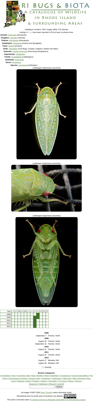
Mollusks (21, 381)
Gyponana (16, 62)
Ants (14, 376)
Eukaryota (12, 35)
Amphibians (6, 376)
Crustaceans (65, 376)
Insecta (11, 46)
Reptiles (36, 381)
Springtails (52, 381)
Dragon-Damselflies (80, 376)
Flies (5, 378)
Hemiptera (13, 49)
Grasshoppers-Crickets (17, 378)
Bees (33, 376)
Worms (78, 381)
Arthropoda (13, 40)
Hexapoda (17, 43)
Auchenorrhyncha (20, 51)
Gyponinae (19, 60)
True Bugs (62, 381)
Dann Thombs (46, 392)
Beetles (40, 376)
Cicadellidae (16, 57)
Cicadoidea (20, 54)
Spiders (44, 381)
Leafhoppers (57, 378)
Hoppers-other (34, 378)
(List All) (60, 384)
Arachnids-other (23, 376)
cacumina (22, 65)
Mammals (67, 378)
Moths (28, 381)
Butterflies (54, 376)
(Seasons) (33, 384)
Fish (91, 376)
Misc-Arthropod (79, 378)
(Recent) (52, 384)
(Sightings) (43, 384)
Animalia (13, 38)
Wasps (71, 381)
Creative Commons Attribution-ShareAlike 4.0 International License (58, 400)
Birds (47, 376)
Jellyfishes (46, 378)
